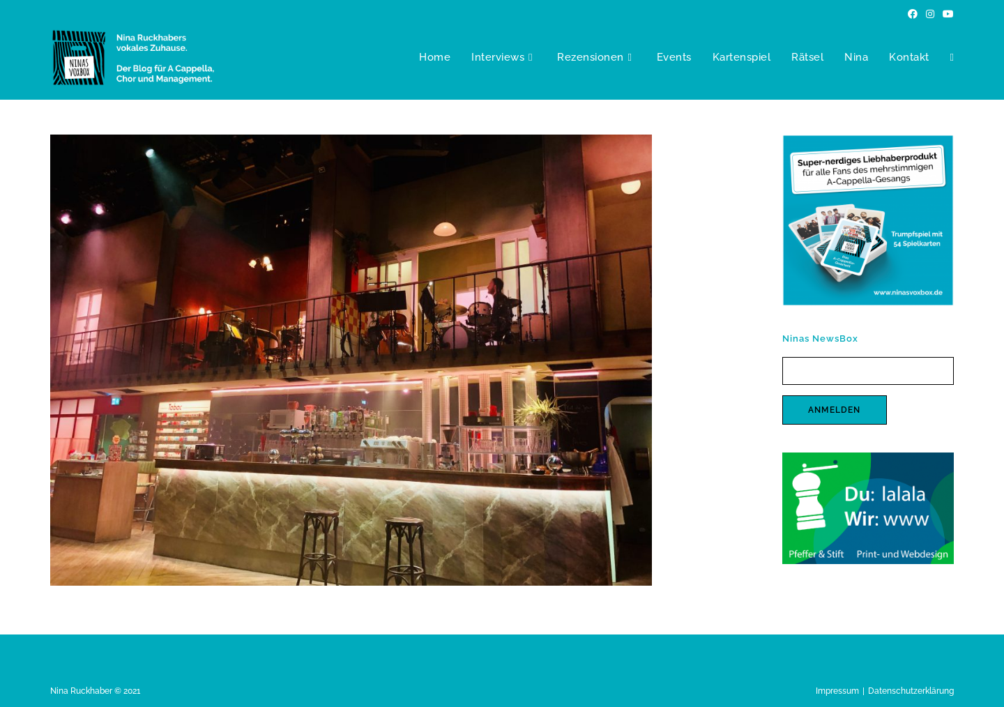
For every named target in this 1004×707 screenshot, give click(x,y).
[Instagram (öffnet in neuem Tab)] (930, 14)
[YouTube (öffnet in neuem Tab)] (946, 14)
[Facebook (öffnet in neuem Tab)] (913, 14)
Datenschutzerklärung (911, 691)
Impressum (837, 691)
